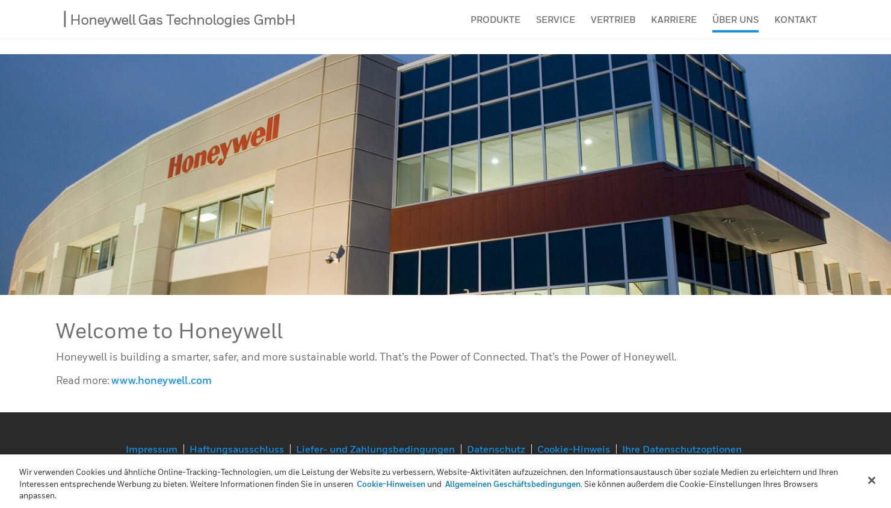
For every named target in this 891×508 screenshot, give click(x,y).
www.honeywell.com (161, 380)
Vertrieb (613, 27)
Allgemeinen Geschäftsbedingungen (513, 484)
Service (555, 27)
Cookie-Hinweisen (391, 484)
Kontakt (795, 27)
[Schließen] (872, 480)
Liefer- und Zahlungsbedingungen (375, 449)
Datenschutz (496, 449)
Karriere (674, 27)
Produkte (495, 27)
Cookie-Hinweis (573, 449)
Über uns (735, 27)
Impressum (151, 449)
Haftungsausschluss (237, 449)
